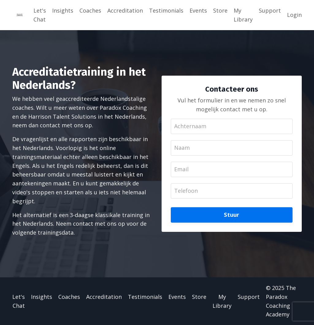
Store (220, 10)
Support (270, 10)
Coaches (90, 10)
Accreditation (125, 10)
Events (198, 10)
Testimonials (166, 10)
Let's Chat (39, 15)
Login (294, 14)
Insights (62, 10)
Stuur (231, 214)
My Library (243, 15)
